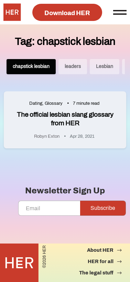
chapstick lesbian (31, 66)
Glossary (54, 103)
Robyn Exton (46, 136)
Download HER (67, 13)
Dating (35, 103)
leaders (73, 66)
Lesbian (104, 66)
